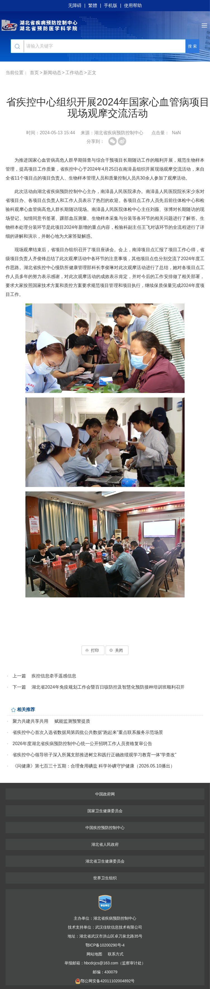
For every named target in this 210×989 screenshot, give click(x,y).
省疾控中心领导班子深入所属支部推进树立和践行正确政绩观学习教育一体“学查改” (94, 754)
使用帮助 (133, 5)
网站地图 (94, 954)
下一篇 (19, 687)
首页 (34, 72)
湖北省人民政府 (105, 844)
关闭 (117, 650)
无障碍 (75, 5)
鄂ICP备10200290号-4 (105, 945)
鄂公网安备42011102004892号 (105, 981)
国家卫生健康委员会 (105, 811)
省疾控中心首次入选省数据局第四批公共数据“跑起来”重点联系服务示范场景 (88, 732)
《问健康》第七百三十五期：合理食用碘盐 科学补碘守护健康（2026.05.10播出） (94, 766)
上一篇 (19, 676)
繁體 (92, 5)
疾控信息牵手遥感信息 (54, 676)
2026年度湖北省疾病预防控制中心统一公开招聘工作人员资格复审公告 (82, 743)
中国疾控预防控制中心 (105, 827)
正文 (91, 72)
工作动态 (74, 72)
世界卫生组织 (105, 878)
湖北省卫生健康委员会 (105, 861)
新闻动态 (52, 72)
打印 (93, 650)
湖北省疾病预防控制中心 (105, 25)
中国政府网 (105, 794)
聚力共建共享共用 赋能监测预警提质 (51, 721)
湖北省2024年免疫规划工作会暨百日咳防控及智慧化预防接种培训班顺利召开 (108, 687)
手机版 (110, 5)
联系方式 (115, 954)
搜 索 (192, 46)
